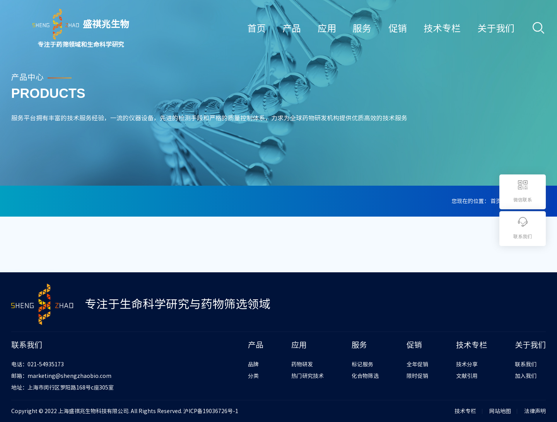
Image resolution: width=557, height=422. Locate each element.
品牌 (253, 364)
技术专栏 (442, 28)
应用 (327, 28)
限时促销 (417, 376)
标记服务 (362, 364)
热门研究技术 (307, 376)
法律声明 (535, 411)
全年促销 (417, 364)
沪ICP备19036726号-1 (210, 411)
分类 (253, 376)
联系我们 (525, 364)
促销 (397, 28)
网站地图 (500, 411)
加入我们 (525, 376)
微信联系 (522, 199)
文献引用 (467, 376)
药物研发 (302, 364)
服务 (362, 28)
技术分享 (467, 364)
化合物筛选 (365, 376)
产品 (291, 28)
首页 (256, 28)
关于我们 (495, 28)
